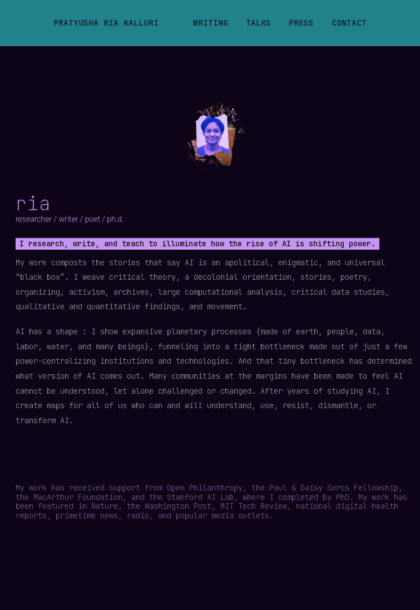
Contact (349, 22)
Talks (258, 22)
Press (301, 22)
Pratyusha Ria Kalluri (106, 22)
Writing (210, 22)
